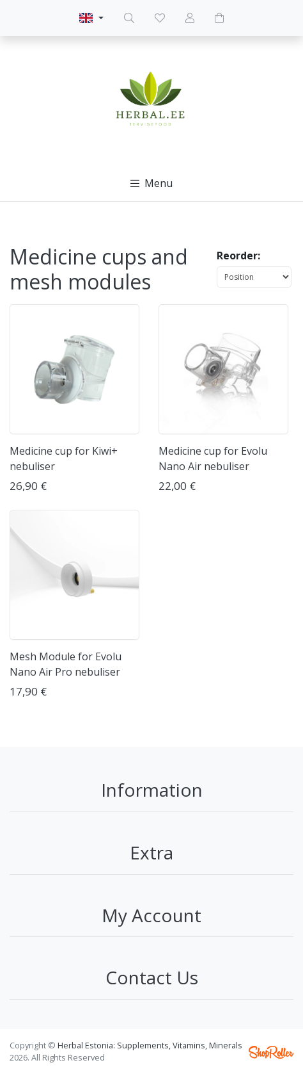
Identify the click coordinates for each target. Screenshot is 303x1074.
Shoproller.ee (271, 1052)
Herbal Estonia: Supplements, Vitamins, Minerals (150, 1045)
